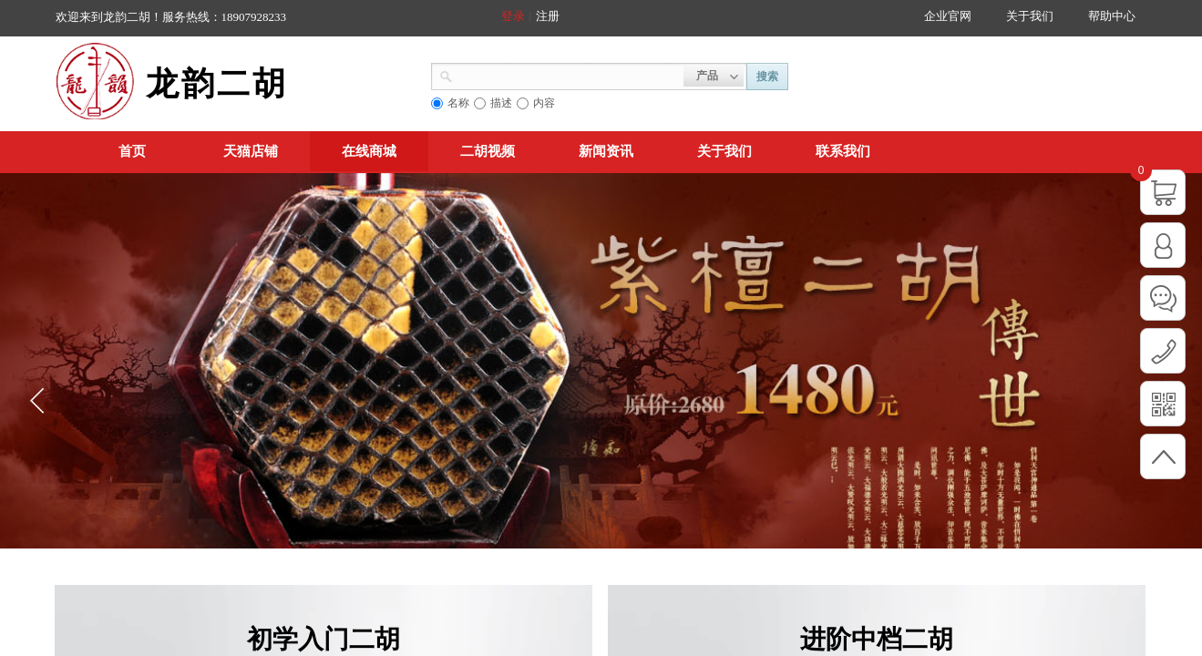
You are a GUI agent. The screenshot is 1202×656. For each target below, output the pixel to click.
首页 (132, 151)
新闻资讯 (606, 151)
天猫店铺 (250, 151)
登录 (513, 16)
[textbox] (568, 75)
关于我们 (724, 151)
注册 (548, 16)
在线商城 (369, 151)
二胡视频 (487, 151)
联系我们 (843, 151)
